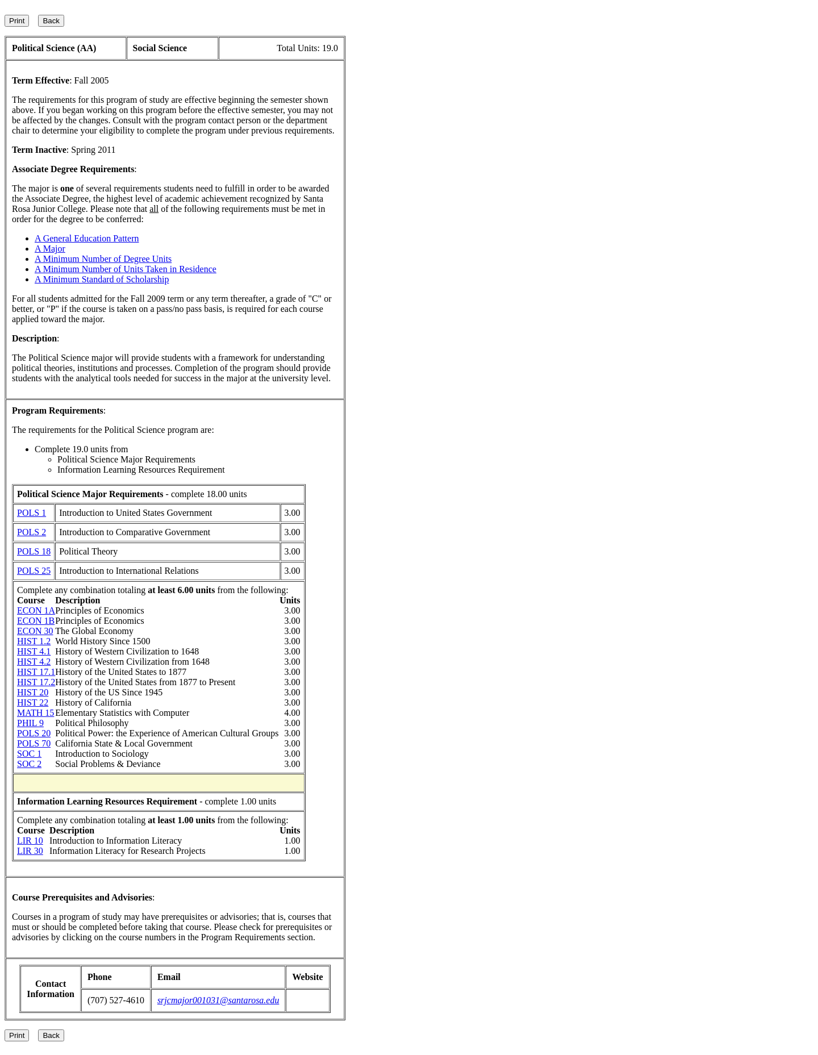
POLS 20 (34, 733)
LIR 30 (30, 851)
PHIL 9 (30, 723)
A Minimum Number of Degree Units (103, 259)
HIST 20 (32, 692)
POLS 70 (34, 743)
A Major (50, 248)
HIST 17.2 (36, 682)
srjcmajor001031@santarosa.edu (218, 1000)
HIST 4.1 (34, 651)
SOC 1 (29, 753)
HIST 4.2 (34, 661)
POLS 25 (34, 571)
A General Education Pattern (87, 238)
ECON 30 (35, 631)
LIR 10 (30, 840)
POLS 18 (34, 551)
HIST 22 (32, 702)
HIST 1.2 (34, 641)
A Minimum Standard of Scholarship (102, 279)
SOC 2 (29, 764)
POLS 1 (31, 513)
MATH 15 (35, 713)
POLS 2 (31, 532)
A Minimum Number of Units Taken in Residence (125, 269)
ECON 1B (36, 621)
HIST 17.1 (36, 672)
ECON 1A (36, 610)
